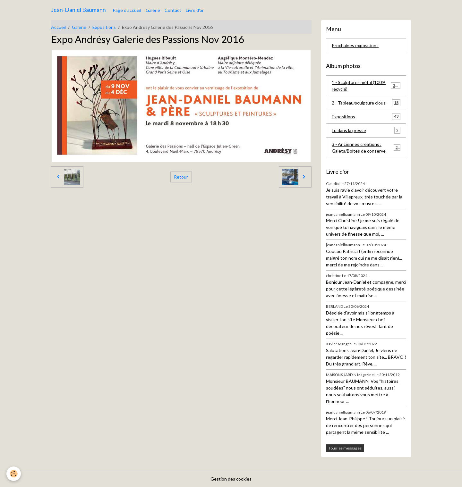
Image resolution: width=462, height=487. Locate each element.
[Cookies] (13, 473)
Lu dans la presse (366, 130)
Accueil (58, 27)
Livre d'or (195, 10)
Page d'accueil (127, 10)
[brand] (78, 10)
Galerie (153, 10)
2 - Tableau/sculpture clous (366, 102)
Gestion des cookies (231, 479)
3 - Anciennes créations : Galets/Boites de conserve (366, 147)
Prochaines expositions (355, 45)
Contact (173, 10)
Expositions (104, 27)
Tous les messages (345, 448)
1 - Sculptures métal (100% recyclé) (366, 86)
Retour (181, 177)
